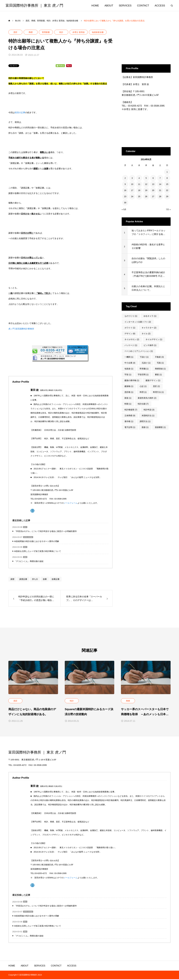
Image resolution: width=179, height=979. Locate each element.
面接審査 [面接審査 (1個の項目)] (160, 427)
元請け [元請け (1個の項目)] (146, 363)
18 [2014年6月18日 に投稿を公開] (139, 190)
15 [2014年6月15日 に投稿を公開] (167, 184)
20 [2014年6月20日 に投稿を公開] (153, 190)
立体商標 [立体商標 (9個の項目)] (129, 415)
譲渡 (12, 579)
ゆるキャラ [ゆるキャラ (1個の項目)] (150, 316)
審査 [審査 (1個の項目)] (158, 374)
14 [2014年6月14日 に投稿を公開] (160, 184)
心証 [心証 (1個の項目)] (143, 386)
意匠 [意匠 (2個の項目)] (156, 386)
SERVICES (125, 5)
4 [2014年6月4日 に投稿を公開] (139, 178)
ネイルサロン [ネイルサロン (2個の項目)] (131, 339)
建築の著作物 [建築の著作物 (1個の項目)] (131, 380)
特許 (61, 32)
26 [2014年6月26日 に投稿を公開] (146, 196)
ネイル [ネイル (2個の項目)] (146, 333)
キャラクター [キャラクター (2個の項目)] (149, 328)
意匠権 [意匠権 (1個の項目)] (128, 392)
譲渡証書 (23, 579)
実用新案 (46, 32)
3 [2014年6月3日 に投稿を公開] (132, 178)
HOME (95, 5)
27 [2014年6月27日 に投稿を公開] (153, 196)
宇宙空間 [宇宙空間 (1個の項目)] (143, 374)
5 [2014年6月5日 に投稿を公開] (146, 178)
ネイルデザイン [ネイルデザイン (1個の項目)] (154, 339)
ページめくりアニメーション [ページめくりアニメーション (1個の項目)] (138, 351)
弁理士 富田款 (78, 32)
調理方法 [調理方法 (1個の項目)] (145, 421)
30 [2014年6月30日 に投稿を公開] (125, 202)
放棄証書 (55, 579)
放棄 (45, 579)
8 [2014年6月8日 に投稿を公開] (167, 178)
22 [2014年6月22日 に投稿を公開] (167, 190)
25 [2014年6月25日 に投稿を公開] (139, 196)
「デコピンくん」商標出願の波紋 (28, 561)
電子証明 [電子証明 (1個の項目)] (129, 427)
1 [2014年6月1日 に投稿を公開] (167, 172)
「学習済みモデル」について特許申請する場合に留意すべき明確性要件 (45, 531)
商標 (31, 32)
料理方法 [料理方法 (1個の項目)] (158, 392)
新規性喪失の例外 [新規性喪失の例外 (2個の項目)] (147, 398)
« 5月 (124, 209)
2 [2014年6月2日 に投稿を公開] (125, 178)
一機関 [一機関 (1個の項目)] (128, 357)
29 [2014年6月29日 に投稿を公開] (167, 196)
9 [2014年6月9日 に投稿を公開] (125, 184)
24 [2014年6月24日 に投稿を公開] (132, 196)
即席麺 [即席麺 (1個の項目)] (144, 369)
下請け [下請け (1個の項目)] (144, 357)
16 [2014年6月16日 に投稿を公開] (125, 190)
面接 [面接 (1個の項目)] (145, 427)
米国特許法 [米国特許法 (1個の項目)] (148, 415)
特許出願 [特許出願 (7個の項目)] (143, 404)
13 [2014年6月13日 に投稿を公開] (153, 184)
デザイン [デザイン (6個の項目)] (129, 333)
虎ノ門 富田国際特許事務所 (21, 329)
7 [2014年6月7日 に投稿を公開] (160, 178)
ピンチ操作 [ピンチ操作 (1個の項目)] (150, 345)
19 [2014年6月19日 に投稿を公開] (146, 190)
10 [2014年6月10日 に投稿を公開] (132, 184)
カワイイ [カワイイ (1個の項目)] (129, 328)
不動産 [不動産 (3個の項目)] (159, 357)
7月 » (168, 209)
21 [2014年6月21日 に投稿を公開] (160, 190)
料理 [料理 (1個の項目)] (143, 392)
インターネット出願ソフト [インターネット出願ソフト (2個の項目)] (137, 322)
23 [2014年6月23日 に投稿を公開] (125, 196)
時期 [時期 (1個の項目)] (127, 404)
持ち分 (35, 579)
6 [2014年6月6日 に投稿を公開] (153, 178)
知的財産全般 (98, 32)
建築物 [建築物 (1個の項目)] (128, 386)
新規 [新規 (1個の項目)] (127, 398)
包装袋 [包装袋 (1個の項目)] (128, 369)
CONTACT (143, 5)
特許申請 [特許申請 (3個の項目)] (149, 410)
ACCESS (160, 5)
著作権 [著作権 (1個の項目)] (128, 421)
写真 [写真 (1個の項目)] (160, 363)
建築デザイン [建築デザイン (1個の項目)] (153, 380)
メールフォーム (70, 503)
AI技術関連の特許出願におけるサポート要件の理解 (36, 541)
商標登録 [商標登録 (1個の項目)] (160, 369)
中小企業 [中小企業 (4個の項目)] (129, 363)
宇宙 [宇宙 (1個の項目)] (127, 374)
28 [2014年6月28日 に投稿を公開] (160, 196)
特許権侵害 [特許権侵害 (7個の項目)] (130, 410)
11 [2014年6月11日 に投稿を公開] (139, 184)
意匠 (15, 32)
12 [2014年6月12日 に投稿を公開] (146, 184)
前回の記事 (20, 112)
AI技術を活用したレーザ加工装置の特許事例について (37, 551)
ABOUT (109, 5)
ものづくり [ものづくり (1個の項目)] (130, 316)
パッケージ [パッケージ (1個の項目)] (130, 345)
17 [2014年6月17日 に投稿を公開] (132, 190)
